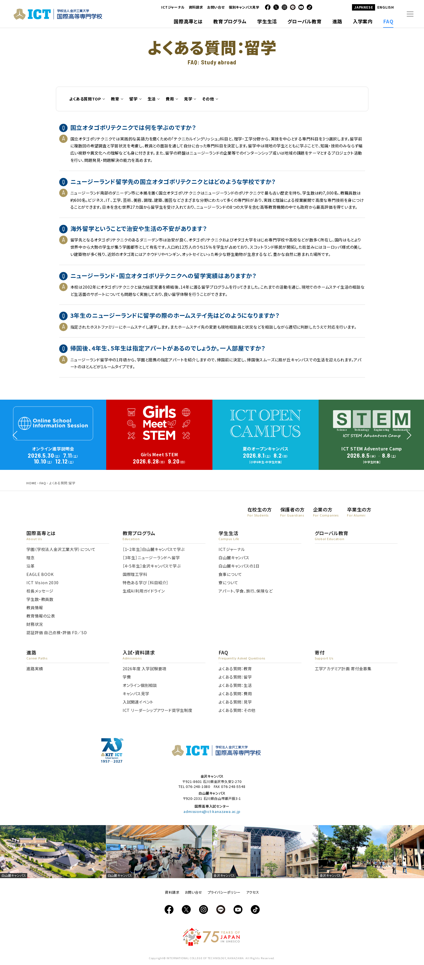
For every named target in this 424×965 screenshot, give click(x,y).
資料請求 (196, 7)
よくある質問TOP (85, 99)
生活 (152, 99)
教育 (115, 99)
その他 (208, 99)
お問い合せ (216, 7)
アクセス (252, 892)
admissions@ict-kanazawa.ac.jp (212, 811)
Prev (14, 427)
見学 (188, 99)
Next (409, 427)
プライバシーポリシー (224, 892)
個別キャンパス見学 (244, 7)
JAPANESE (363, 7)
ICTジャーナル (172, 7)
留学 (133, 99)
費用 (170, 99)
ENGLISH (385, 7)
